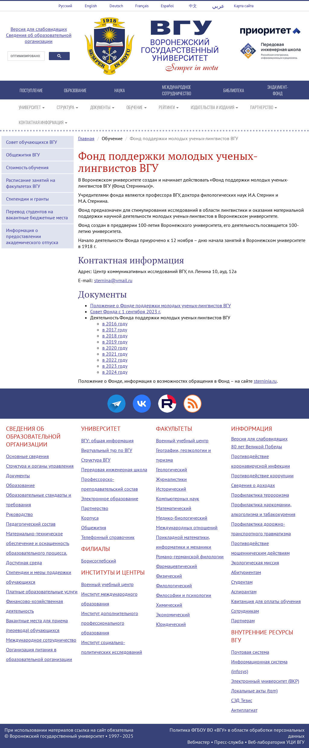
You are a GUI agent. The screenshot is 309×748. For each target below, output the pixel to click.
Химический (169, 605)
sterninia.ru (265, 381)
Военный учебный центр (107, 584)
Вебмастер (198, 742)
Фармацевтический (176, 566)
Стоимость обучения (27, 167)
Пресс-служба (229, 742)
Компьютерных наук (177, 498)
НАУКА (119, 90)
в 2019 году (114, 342)
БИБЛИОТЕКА (233, 90)
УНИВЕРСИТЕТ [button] (32, 107)
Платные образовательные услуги (42, 591)
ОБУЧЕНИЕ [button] (136, 107)
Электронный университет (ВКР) (265, 681)
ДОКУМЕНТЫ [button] (102, 107)
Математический (173, 508)
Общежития (93, 527)
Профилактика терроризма (260, 495)
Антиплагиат (244, 710)
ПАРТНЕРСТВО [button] (263, 107)
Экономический (173, 614)
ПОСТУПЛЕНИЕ (31, 90)
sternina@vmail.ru (113, 280)
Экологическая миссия (255, 562)
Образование (20, 485)
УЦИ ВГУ (295, 742)
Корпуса (90, 518)
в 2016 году (114, 324)
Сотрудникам (245, 611)
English (91, 5)
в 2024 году (114, 372)
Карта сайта (243, 5)
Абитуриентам (246, 572)
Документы (18, 475)
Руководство (19, 514)
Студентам (242, 582)
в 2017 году (114, 330)
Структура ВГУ (95, 460)
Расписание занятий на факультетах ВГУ (30, 183)
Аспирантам (243, 591)
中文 (193, 5)
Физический (169, 576)
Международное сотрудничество (41, 640)
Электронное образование (109, 498)
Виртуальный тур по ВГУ (106, 450)
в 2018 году (114, 336)
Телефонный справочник (108, 537)
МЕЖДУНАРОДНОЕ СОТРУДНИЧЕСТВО (176, 90)
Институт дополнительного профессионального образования (109, 623)
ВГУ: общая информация (107, 440)
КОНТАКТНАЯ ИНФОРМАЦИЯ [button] (43, 122)
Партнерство (94, 508)
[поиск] (25, 56)
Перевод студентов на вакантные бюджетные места (37, 214)
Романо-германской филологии (190, 556)
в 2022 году (114, 360)
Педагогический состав (31, 524)
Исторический (171, 489)
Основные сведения (27, 456)
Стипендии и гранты (27, 199)
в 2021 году (114, 354)
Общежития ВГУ (23, 155)
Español (167, 5)
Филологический (174, 585)
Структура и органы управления (40, 466)
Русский (65, 5)
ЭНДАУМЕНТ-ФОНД (277, 90)
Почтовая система (250, 652)
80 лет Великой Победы (256, 446)
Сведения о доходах (253, 485)
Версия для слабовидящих (39, 29)
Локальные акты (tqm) (254, 691)
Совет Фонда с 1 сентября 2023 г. (125, 311)
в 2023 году (114, 366)
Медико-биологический (181, 518)
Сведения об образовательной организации (39, 38)
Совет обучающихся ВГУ (31, 142)
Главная (86, 138)
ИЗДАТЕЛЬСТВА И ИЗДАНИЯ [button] (214, 107)
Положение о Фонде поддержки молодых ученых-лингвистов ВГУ (160, 305)
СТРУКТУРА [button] (67, 107)
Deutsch (116, 5)
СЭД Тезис (241, 700)
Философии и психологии (183, 595)
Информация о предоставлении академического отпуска (32, 236)
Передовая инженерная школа (114, 469)
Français (141, 5)
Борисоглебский (98, 561)
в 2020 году (114, 348)
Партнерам (243, 620)
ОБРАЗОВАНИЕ (75, 90)
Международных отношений (187, 527)
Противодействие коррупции (262, 475)
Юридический (171, 624)
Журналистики (171, 479)
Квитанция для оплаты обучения (266, 601)
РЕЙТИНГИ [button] (169, 107)
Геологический (171, 469)
